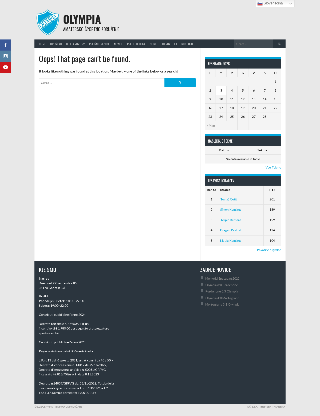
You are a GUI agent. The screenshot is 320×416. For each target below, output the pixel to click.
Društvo (56, 43)
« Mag (211, 125)
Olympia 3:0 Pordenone (221, 285)
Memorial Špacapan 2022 (222, 278)
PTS (272, 190)
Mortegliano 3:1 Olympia (222, 304)
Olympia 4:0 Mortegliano (222, 298)
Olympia (82, 19)
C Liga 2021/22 (75, 43)
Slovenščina (270, 3)
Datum (224, 150)
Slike (153, 43)
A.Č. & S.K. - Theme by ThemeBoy (266, 406)
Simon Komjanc (230, 209)
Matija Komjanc (230, 240)
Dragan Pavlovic (231, 230)
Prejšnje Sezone (99, 43)
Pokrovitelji (169, 43)
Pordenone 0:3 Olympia (221, 291)
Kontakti (187, 43)
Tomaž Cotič (229, 199)
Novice (118, 43)
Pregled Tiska (136, 43)
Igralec (225, 190)
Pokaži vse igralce (269, 250)
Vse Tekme (273, 167)
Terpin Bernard (230, 220)
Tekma (262, 150)
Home (42, 43)
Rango (211, 190)
